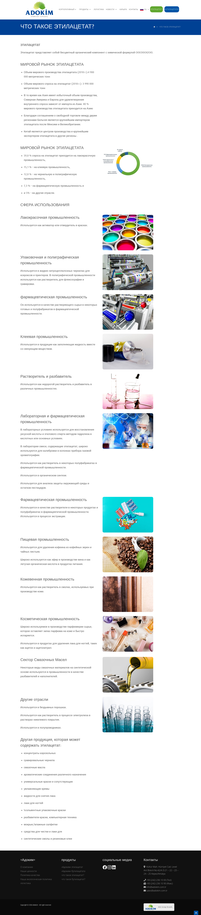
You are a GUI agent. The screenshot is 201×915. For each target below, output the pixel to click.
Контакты (133, 9)
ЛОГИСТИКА (99, 9)
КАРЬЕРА (123, 9)
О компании (26, 867)
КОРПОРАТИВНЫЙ (68, 9)
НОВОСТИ (111, 9)
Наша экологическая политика (36, 879)
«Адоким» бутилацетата (73, 871)
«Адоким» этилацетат (72, 867)
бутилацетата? (172, 9)
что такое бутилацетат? (73, 879)
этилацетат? (156, 9)
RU (144, 9)
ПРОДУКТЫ (85, 9)
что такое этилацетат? (72, 875)
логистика (25, 883)
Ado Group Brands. (159, 907)
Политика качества (30, 875)
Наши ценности (28, 871)
